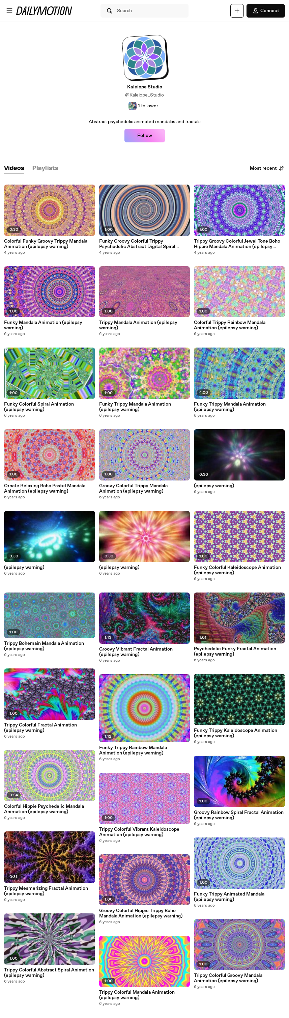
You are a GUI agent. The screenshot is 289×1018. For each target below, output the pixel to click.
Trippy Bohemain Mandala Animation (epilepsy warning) (44, 646)
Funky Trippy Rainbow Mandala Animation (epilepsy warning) (133, 750)
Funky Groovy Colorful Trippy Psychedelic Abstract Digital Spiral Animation (137, 244)
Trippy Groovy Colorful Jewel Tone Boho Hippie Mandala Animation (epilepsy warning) (237, 244)
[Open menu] (9, 11)
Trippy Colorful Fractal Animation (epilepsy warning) (40, 727)
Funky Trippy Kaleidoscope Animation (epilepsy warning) (235, 733)
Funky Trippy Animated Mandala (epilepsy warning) (229, 896)
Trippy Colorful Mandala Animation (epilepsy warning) (137, 995)
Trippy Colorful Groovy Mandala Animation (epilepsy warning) (228, 978)
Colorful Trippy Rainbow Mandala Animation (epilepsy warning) (229, 325)
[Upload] (237, 11)
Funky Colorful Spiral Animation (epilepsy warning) (39, 407)
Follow (144, 136)
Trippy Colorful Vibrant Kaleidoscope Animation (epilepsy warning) (139, 832)
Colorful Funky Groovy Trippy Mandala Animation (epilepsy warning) (45, 244)
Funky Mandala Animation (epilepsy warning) (43, 325)
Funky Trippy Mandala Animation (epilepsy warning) (135, 407)
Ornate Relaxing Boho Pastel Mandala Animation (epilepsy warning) (44, 488)
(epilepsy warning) (24, 567)
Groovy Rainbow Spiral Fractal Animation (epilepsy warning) (239, 815)
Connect (265, 10)
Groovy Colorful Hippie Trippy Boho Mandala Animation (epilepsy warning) (140, 913)
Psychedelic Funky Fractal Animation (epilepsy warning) (235, 651)
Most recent (267, 168)
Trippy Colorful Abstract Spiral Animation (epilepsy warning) (49, 972)
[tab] (14, 168)
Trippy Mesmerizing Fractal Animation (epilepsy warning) (46, 891)
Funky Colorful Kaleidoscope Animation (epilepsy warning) (237, 570)
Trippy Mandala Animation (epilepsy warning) (138, 325)
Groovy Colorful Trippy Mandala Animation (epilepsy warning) (133, 488)
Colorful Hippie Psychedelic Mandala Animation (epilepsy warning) (44, 809)
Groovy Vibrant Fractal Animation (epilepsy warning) (136, 651)
